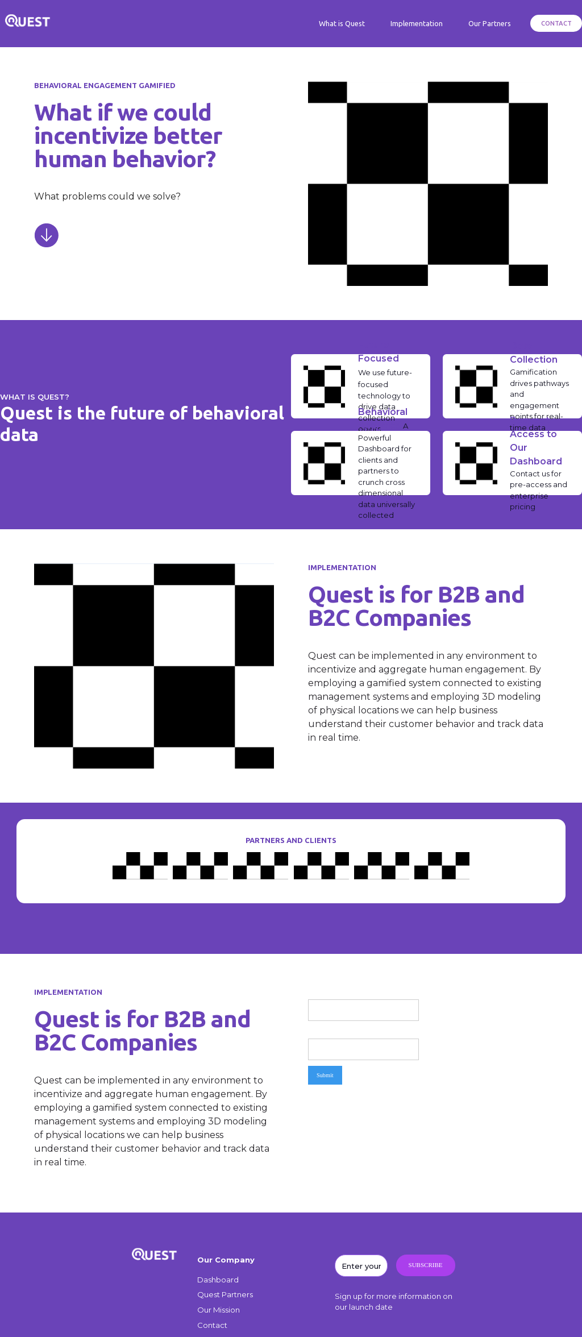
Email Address (326, 1031)
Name (315, 992)
